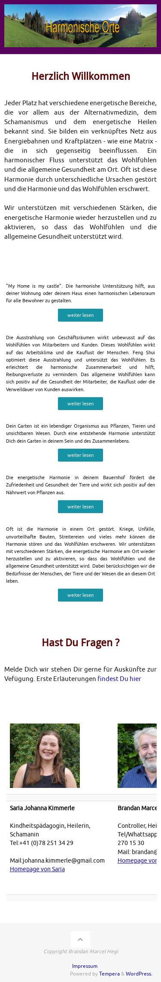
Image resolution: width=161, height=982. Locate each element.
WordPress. (139, 973)
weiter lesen (80, 315)
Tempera (109, 973)
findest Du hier (119, 679)
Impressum (84, 966)
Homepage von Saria (37, 869)
